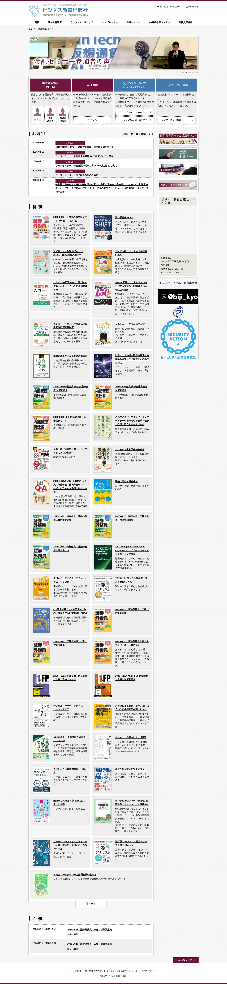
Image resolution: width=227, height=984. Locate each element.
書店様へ (177, 6)
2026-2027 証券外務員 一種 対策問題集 (89, 929)
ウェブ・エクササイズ (81, 22)
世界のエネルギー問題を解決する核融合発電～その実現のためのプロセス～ (132, 359)
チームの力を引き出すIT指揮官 (131, 737)
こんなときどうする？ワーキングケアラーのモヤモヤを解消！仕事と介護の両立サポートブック (132, 421)
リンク (134, 971)
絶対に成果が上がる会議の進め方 (70, 356)
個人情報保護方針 (93, 971)
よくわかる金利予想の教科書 (129, 449)
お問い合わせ (192, 6)
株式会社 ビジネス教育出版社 (178, 282)
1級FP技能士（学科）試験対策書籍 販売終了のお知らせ (84, 147)
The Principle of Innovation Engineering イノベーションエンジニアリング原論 (132, 550)
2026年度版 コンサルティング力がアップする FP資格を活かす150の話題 (131, 286)
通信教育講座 (55, 22)
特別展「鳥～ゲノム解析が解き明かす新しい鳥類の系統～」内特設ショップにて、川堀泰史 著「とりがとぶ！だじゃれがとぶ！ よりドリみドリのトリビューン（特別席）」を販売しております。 (102, 188)
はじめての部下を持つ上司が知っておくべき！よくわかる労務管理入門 (70, 286)
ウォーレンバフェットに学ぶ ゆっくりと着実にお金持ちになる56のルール (70, 845)
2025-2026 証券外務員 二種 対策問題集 (89, 943)
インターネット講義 (176, 85)
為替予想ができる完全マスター (131, 769)
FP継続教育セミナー (159, 22)
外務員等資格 (185, 22)
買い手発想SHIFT (124, 217)
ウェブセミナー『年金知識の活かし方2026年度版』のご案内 (86, 165)
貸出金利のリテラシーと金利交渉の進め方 (74, 874)
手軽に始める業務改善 (126, 481)
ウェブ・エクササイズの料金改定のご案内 (76, 175)
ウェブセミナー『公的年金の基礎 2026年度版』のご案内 (84, 156)
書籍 (37, 22)
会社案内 (164, 6)
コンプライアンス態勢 (116, 971)
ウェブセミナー (110, 22)
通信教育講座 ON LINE (50, 85)
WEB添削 (92, 85)
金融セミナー (133, 22)
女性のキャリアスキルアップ (129, 324)
